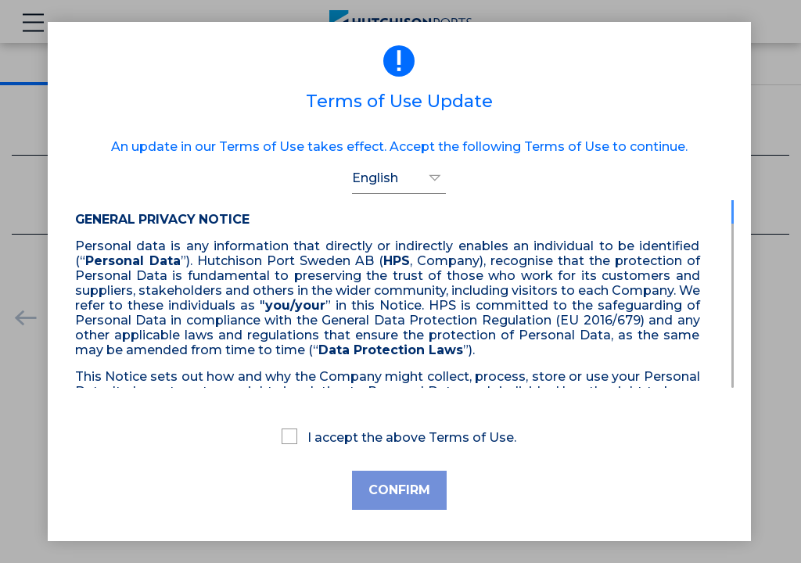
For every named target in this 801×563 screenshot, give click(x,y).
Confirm (399, 489)
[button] (399, 178)
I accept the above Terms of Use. (399, 437)
